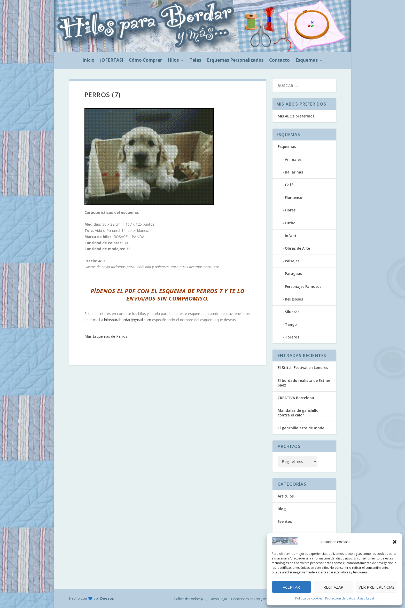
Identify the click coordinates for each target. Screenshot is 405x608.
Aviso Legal (365, 598)
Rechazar (333, 587)
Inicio (88, 60)
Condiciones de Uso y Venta (251, 598)
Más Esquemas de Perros (105, 336)
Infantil (292, 235)
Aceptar (291, 587)
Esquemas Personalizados (235, 60)
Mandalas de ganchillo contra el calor (298, 412)
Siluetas (292, 311)
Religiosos (294, 299)
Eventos (285, 521)
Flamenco (293, 197)
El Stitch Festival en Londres (303, 367)
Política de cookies (309, 598)
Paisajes (292, 260)
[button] (394, 541)
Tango (291, 324)
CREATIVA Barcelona (296, 397)
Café (289, 184)
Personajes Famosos (303, 286)
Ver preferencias (376, 587)
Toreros (292, 337)
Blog (282, 508)
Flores (290, 210)
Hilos (173, 60)
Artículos (286, 496)
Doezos (107, 598)
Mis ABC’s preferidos (296, 116)
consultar (211, 266)
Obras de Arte (297, 248)
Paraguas (293, 273)
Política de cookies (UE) (190, 598)
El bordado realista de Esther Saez (304, 383)
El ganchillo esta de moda (301, 427)
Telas (195, 60)
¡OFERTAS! (111, 60)
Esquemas (306, 60)
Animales (293, 159)
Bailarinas (294, 172)
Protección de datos (340, 598)
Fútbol (291, 222)
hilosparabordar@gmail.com (127, 319)
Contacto (279, 60)
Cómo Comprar (145, 60)
